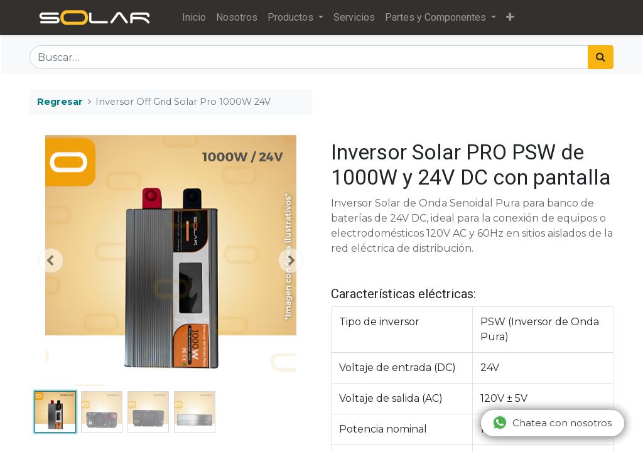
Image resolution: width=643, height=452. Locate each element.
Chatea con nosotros (552, 422)
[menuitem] (196, 17)
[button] (512, 17)
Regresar (60, 101)
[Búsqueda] (600, 57)
